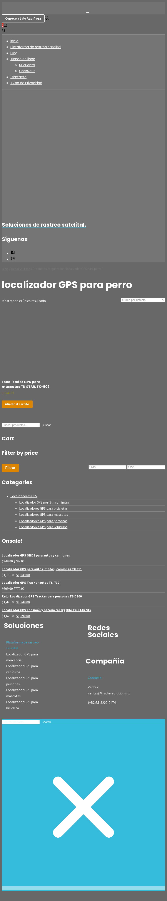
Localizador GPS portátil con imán (44, 509)
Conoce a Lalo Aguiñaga (24, 18)
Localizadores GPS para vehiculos (44, 534)
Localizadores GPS (24, 503)
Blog (14, 53)
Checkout (27, 71)
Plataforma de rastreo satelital (37, 47)
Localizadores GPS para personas (43, 528)
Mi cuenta (28, 65)
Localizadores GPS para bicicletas (44, 515)
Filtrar (10, 475)
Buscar (46, 432)
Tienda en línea (23, 59)
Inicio (15, 41)
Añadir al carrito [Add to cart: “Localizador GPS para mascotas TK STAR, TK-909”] (17, 411)
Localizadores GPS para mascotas (44, 521)
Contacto (19, 77)
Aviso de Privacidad (27, 83)
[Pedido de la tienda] (143, 300)
